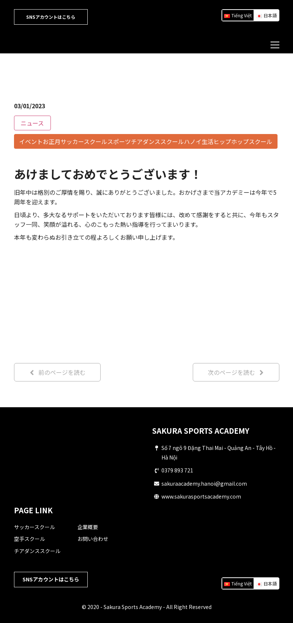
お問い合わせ (92, 538)
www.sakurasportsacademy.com (201, 496)
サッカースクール (34, 527)
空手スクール (29, 538)
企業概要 (87, 527)
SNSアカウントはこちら (50, 17)
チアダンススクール (37, 551)
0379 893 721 (177, 470)
